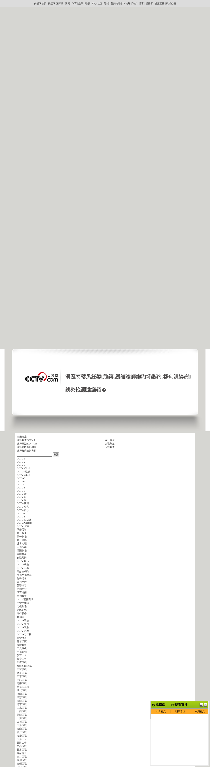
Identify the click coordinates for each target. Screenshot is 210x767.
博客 (141, 3)
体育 (74, 3)
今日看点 (110, 440)
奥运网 (51, 3)
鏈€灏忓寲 (201, 718)
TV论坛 (126, 3)
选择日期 (22, 443)
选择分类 (22, 450)
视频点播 (171, 3)
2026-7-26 (32, 443)
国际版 (59, 3)
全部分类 (32, 450)
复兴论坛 (116, 3)
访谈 (134, 3)
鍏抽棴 (205, 718)
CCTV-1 (31, 440)
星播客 (149, 3)
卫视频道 (110, 447)
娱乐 (80, 3)
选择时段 (22, 447)
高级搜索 (22, 436)
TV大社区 (97, 3)
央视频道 (110, 443)
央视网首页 (40, 3)
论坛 (106, 3)
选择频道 (22, 440)
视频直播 (159, 3)
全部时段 (32, 447)
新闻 (67, 3)
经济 (87, 3)
